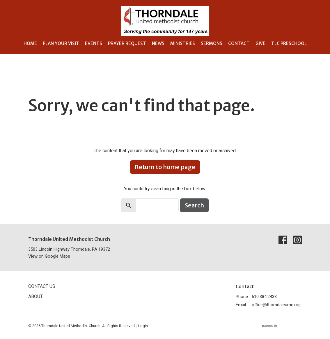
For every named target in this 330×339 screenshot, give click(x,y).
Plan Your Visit (61, 43)
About (35, 296)
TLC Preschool (289, 43)
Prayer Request (127, 43)
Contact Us (41, 286)
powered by (282, 326)
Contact (239, 43)
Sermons (211, 43)
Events (93, 43)
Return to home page (165, 167)
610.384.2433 (264, 296)
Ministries (182, 43)
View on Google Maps (49, 256)
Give (260, 43)
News (158, 43)
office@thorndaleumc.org (276, 304)
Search (194, 205)
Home (30, 43)
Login (143, 326)
